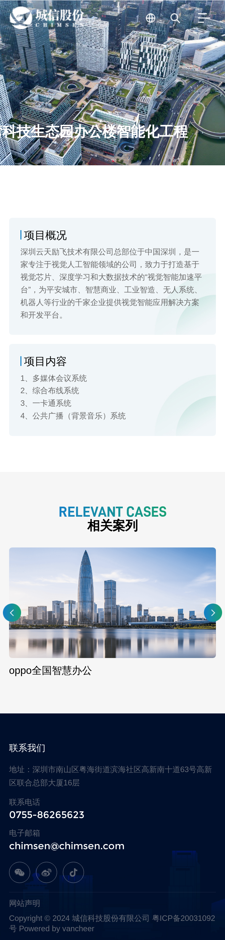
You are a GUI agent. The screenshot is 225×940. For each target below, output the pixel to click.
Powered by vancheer (56, 928)
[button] (12, 613)
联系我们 (27, 748)
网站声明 (24, 903)
